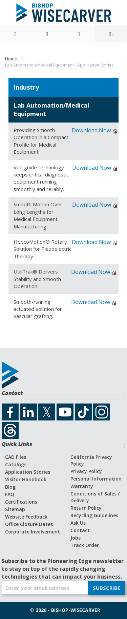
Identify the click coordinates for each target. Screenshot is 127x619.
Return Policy (86, 508)
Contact (80, 530)
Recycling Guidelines (94, 515)
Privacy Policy (86, 471)
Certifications (21, 502)
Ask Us (78, 523)
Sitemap (15, 509)
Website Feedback (26, 516)
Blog (10, 487)
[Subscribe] (106, 588)
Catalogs (15, 464)
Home (11, 59)
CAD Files (15, 457)
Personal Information (96, 478)
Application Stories (27, 472)
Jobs (75, 537)
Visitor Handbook (25, 479)
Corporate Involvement (32, 531)
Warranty (81, 486)
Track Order (84, 545)
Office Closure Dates (29, 524)
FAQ (9, 494)
